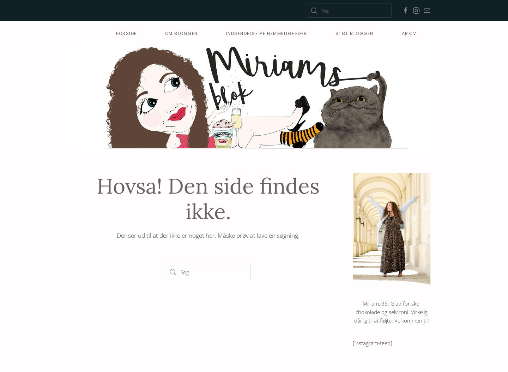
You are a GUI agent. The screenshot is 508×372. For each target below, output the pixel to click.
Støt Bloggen (354, 33)
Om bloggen (181, 33)
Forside (126, 33)
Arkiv (409, 33)
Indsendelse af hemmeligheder (266, 33)
